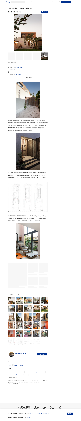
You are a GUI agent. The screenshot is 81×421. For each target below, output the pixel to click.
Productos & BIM (39, 1)
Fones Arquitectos (19, 67)
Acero (15, 365)
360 (13, 69)
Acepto (70, 414)
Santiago (32, 374)
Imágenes (32, 1)
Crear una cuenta (66, 1)
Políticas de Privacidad (43, 413)
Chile (23, 65)
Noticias (45, 1)
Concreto (21, 365)
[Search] (19, 2)
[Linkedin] (14, 12)
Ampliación (13, 65)
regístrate (28, 417)
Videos (49, 1)
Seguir (42, 354)
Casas (9, 65)
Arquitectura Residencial (39, 372)
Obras (28, 1)
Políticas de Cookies (12, 415)
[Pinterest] (20, 12)
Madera (10, 365)
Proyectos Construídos (18, 372)
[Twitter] (11, 12)
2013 (13, 72)
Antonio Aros (18, 74)
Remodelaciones (17, 374)
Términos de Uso (33, 413)
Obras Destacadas (29, 372)
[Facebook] (8, 12)
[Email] (17, 12)
